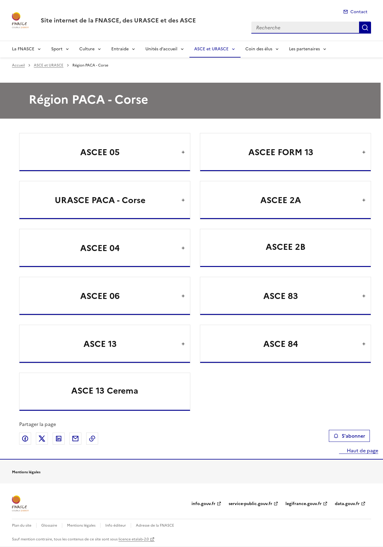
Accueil (18, 65)
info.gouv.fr (203, 504)
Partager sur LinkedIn (59, 439)
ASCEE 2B (286, 246)
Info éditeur (115, 525)
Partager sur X (42, 439)
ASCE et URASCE (211, 49)
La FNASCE (23, 49)
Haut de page (362, 450)
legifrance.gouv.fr (303, 504)
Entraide (120, 49)
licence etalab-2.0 (133, 539)
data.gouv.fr (347, 504)
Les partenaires (304, 49)
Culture (87, 49)
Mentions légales (81, 525)
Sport (57, 49)
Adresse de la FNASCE (155, 525)
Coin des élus (258, 49)
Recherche (365, 28)
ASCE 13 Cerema (104, 390)
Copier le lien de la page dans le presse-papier (92, 439)
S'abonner (349, 435)
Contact (358, 12)
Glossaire (49, 525)
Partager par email (75, 439)
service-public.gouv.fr (250, 504)
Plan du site (21, 525)
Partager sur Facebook (25, 439)
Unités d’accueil (161, 49)
